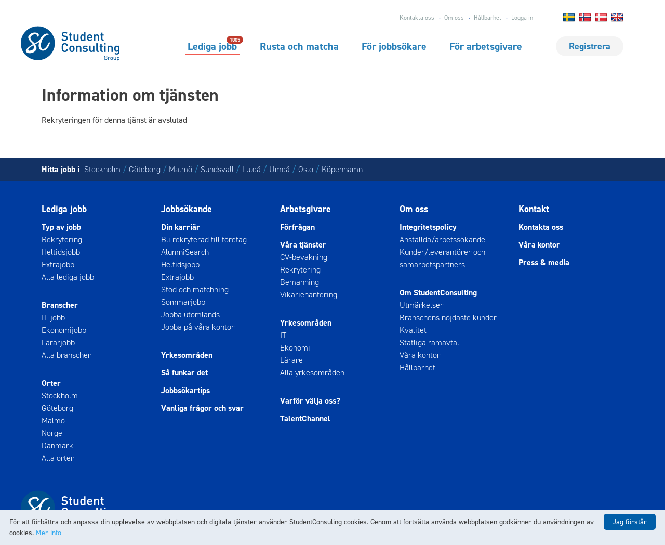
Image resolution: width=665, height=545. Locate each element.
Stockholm (102, 169)
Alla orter (58, 457)
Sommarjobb (183, 301)
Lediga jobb (212, 45)
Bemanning (299, 282)
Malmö (180, 169)
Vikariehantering (308, 294)
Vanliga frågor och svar (202, 408)
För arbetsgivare (485, 46)
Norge (52, 432)
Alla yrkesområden (312, 372)
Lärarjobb (58, 342)
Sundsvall (217, 169)
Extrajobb (58, 264)
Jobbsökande (186, 209)
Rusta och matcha (299, 46)
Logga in (522, 18)
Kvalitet (413, 330)
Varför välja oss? (310, 400)
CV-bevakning (303, 257)
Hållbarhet (487, 18)
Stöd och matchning (195, 289)
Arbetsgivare (305, 209)
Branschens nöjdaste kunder (448, 317)
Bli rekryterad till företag (204, 239)
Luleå (251, 169)
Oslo (305, 169)
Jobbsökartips (185, 390)
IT (283, 335)
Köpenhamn (342, 169)
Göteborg (145, 169)
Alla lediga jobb (68, 276)
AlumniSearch (185, 251)
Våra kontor (420, 354)
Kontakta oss (417, 18)
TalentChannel (305, 418)
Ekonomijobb (64, 330)
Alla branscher (66, 354)
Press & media (543, 262)
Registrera (589, 46)
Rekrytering (62, 239)
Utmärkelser (421, 305)
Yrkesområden (186, 354)
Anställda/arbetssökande (442, 239)
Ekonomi (295, 347)
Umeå (279, 169)
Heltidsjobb (61, 251)
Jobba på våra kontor (197, 326)
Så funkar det (184, 372)
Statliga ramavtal (429, 342)
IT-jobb (53, 317)
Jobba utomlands (190, 314)
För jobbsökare (394, 46)
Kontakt (533, 209)
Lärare (291, 360)
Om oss (454, 18)
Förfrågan (297, 227)
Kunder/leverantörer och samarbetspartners (442, 258)
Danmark (57, 445)
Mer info (48, 533)
